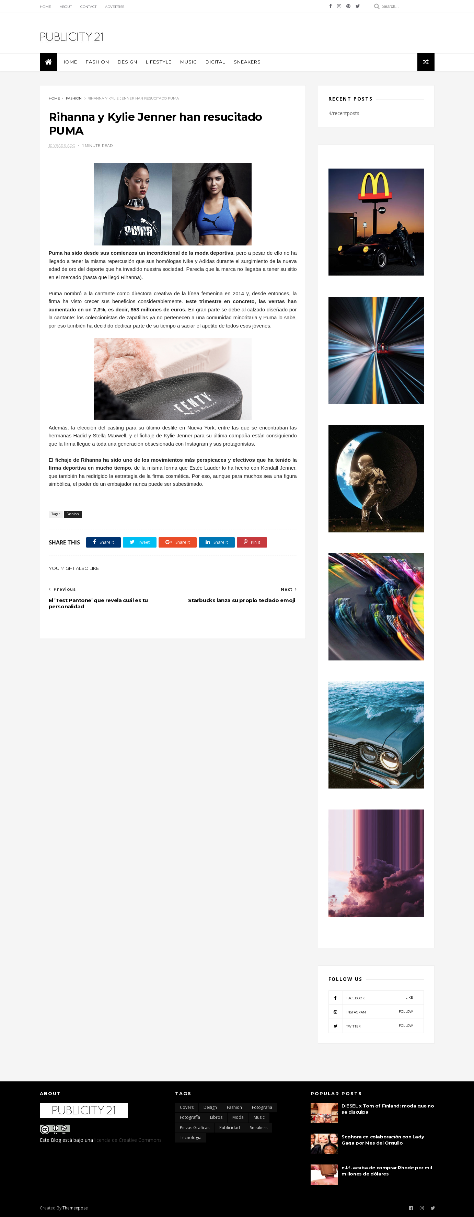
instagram (370, 1012)
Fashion (97, 62)
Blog (56, 1140)
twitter (370, 1026)
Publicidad (229, 1127)
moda (238, 1117)
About (66, 6)
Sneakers (247, 62)
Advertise (115, 6)
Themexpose (75, 1208)
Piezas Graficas (194, 1127)
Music (188, 62)
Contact (88, 6)
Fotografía (190, 1117)
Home (45, 6)
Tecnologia (190, 1137)
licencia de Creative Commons (128, 1140)
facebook (370, 997)
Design (127, 62)
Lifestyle (159, 62)
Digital (215, 62)
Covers (187, 1107)
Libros (216, 1117)
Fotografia (262, 1107)
